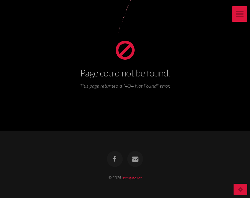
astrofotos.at (132, 177)
